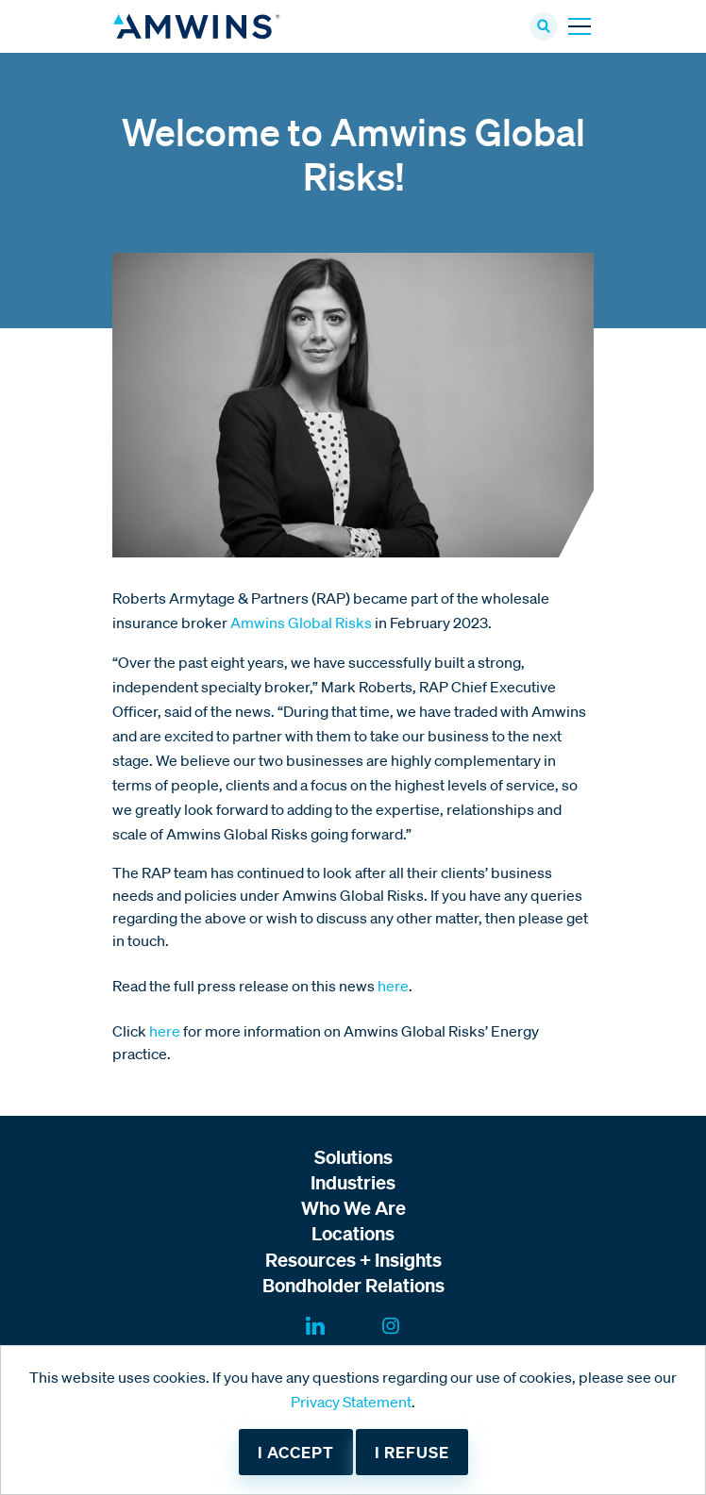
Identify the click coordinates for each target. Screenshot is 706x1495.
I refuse (412, 1452)
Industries (353, 1182)
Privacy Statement (351, 1401)
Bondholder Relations (353, 1285)
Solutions (353, 1157)
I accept (296, 1452)
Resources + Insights (353, 1259)
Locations (353, 1233)
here (393, 985)
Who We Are (353, 1208)
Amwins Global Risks (301, 622)
